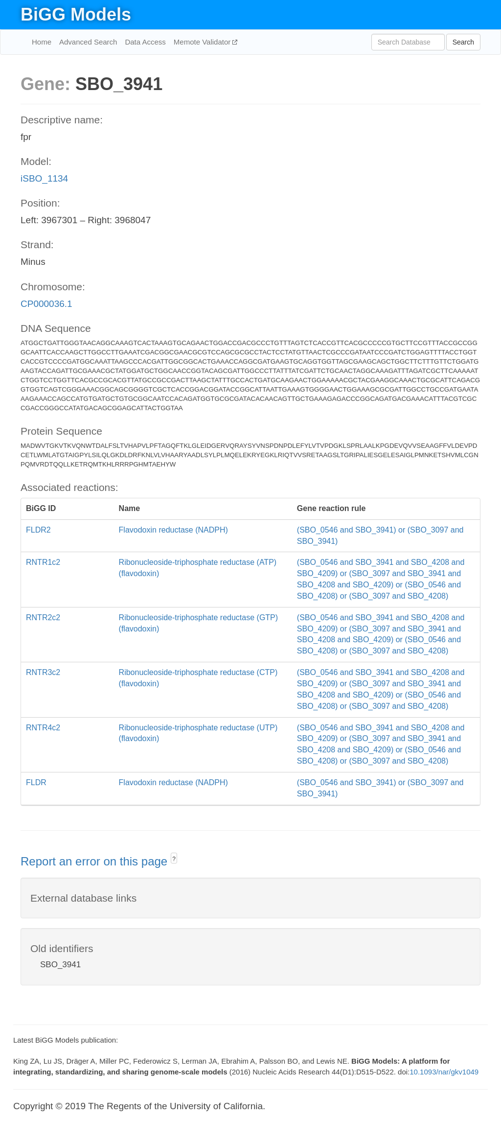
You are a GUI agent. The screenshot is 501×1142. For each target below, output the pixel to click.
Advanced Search (88, 42)
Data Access (145, 42)
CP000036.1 (46, 304)
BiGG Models (76, 14)
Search (463, 42)
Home (41, 42)
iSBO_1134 (44, 178)
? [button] (174, 859)
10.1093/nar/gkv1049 (444, 1072)
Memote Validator (203, 42)
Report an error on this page (96, 861)
